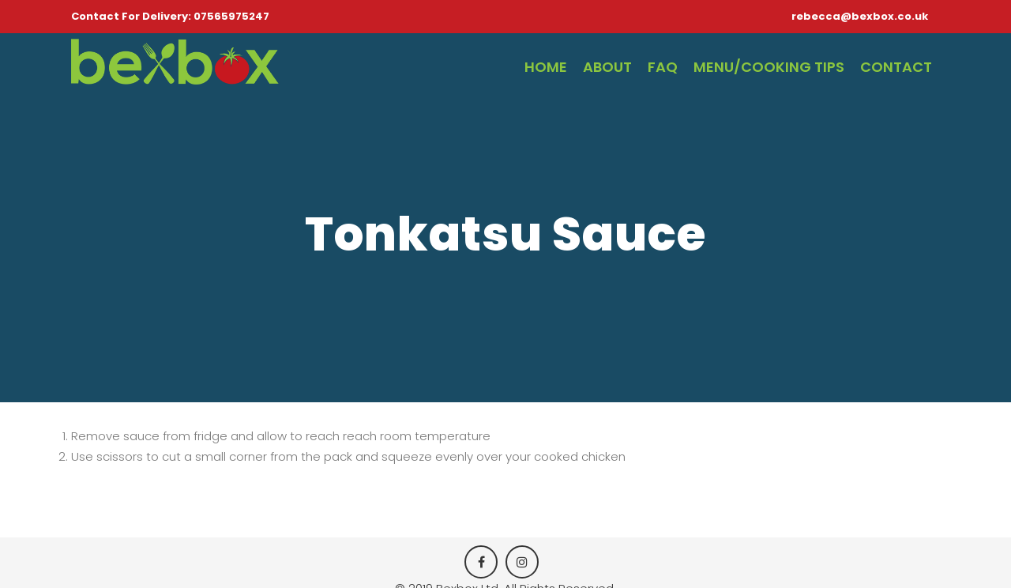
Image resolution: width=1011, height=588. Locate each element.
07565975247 (231, 16)
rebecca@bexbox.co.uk (859, 16)
